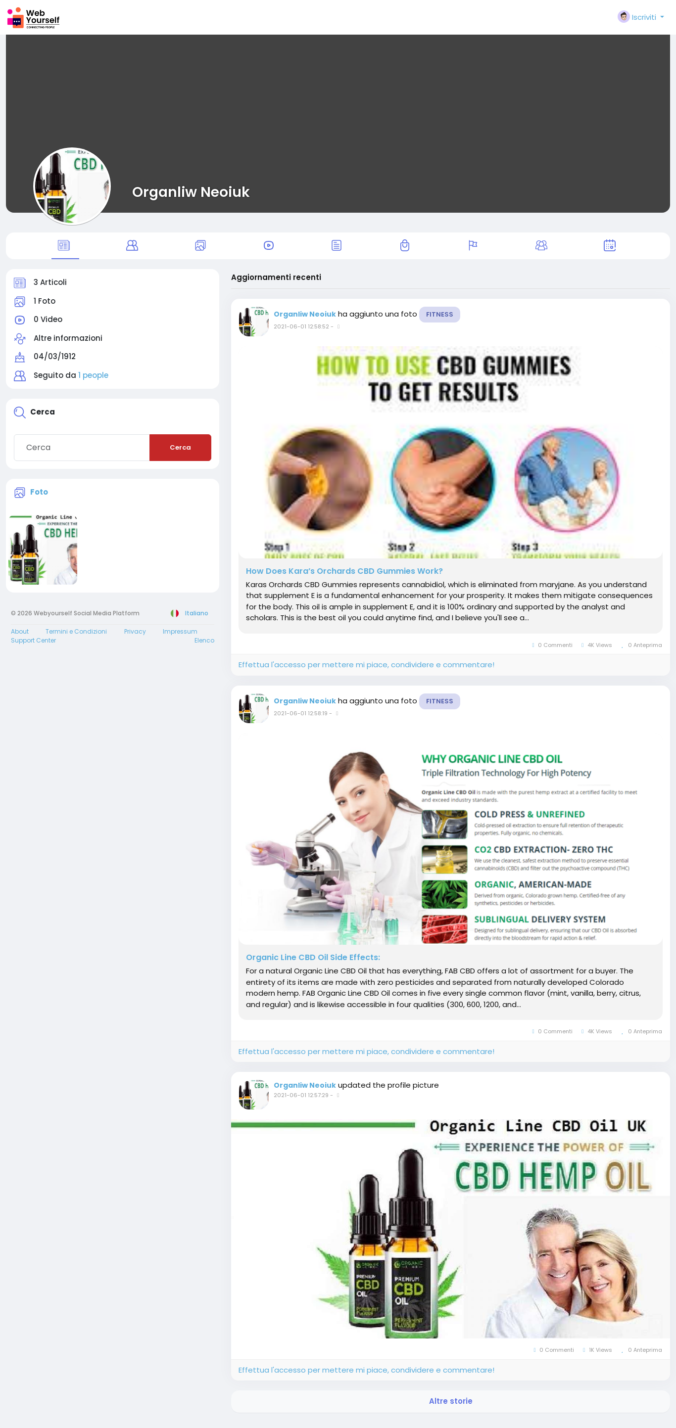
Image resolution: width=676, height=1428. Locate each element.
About (20, 637)
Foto (39, 497)
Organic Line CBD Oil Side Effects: (313, 963)
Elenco (204, 646)
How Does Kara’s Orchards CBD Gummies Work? (344, 576)
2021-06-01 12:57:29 (301, 1101)
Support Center (33, 646)
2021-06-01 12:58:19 (301, 719)
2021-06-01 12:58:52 (301, 332)
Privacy (135, 637)
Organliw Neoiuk (191, 192)
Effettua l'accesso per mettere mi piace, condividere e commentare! (366, 670)
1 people (93, 381)
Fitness (439, 320)
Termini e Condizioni (76, 637)
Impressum (180, 637)
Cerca (180, 453)
